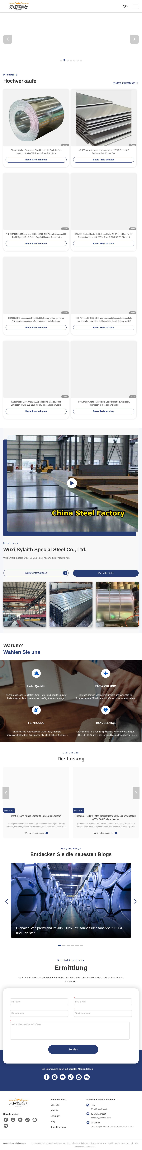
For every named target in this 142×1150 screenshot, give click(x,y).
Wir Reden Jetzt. (106, 573)
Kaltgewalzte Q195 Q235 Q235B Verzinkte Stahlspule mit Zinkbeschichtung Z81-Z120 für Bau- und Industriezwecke (36, 403)
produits (54, 1110)
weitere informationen (126, 83)
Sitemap (22, 1143)
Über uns (54, 1105)
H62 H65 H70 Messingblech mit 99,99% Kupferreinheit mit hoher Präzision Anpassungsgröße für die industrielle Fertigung (36, 319)
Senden (73, 1049)
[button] (61, 60)
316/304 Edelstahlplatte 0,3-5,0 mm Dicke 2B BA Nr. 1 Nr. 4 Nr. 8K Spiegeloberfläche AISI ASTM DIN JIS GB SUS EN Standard (103, 235)
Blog (52, 1121)
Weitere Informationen (36, 833)
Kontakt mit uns (58, 1127)
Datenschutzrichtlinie (10, 1143)
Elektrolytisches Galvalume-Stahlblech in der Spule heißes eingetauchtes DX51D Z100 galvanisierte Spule (36, 151)
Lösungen (55, 1116)
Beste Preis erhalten (36, 160)
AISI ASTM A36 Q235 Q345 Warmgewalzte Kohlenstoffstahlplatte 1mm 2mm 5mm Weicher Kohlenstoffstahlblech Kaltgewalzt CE (104, 319)
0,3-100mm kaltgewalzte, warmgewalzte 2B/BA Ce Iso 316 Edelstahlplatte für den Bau (103, 151)
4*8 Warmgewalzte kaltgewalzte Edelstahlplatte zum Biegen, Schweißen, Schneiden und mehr (104, 403)
